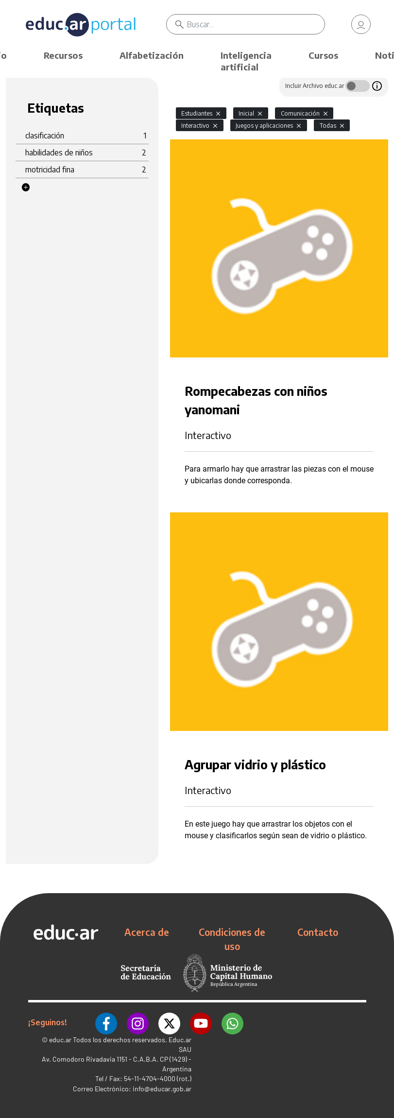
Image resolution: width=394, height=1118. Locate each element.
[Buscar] (256, 24)
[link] (361, 24)
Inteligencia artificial (246, 61)
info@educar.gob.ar (162, 1088)
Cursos (323, 55)
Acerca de (146, 932)
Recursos (63, 55)
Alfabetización (152, 55)
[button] (26, 187)
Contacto (317, 932)
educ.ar (60, 1039)
